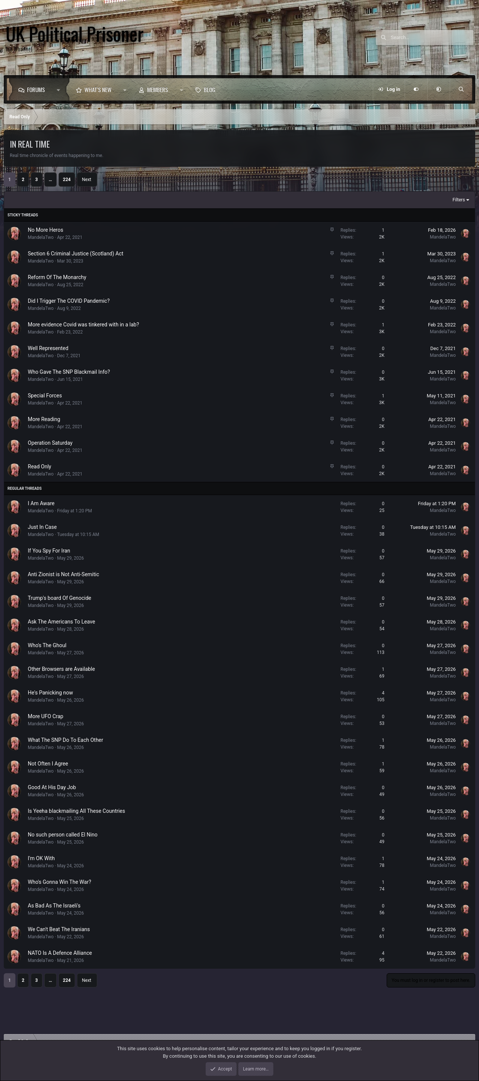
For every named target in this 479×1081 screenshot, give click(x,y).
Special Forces (45, 396)
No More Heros (45, 230)
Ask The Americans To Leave (61, 622)
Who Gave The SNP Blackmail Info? (69, 372)
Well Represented (48, 348)
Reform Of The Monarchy (57, 277)
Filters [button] (459, 199)
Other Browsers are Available (61, 669)
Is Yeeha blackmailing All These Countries (76, 811)
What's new (97, 89)
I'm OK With (41, 858)
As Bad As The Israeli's (54, 906)
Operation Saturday (50, 443)
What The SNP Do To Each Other (65, 740)
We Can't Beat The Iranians (59, 929)
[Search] (432, 37)
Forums (36, 89)
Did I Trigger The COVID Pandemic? (69, 301)
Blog (209, 89)
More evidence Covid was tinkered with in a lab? (83, 325)
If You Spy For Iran (49, 551)
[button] (60, 89)
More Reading (44, 419)
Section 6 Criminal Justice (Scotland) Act (76, 254)
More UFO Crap (45, 716)
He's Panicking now (50, 693)
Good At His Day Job (52, 787)
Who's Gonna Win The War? (59, 882)
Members (157, 89)
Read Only (39, 467)
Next (86, 179)
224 (67, 179)
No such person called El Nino (63, 835)
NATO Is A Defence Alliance (60, 953)
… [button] (50, 179)
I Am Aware (41, 503)
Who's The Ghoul (47, 645)
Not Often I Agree (48, 764)
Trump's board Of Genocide (59, 598)
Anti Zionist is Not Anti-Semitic (63, 574)
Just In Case (42, 527)
